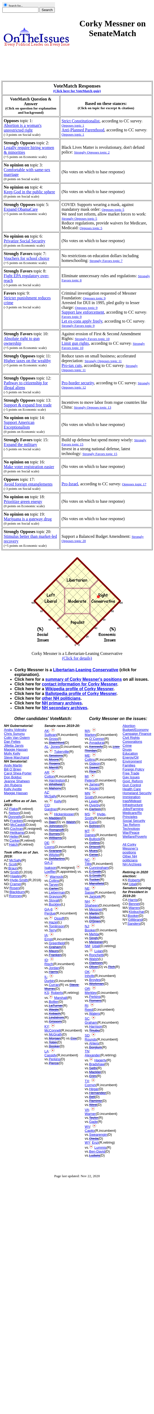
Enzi (95, 1142)
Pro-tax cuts (72, 365)
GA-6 (48, 909)
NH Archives (132, 864)
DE (46, 843)
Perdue (50, 913)
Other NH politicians (130, 858)
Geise (93, 855)
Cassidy (50, 1055)
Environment (132, 761)
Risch (48, 964)
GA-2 (48, 863)
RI (86, 1006)
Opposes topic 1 (73, 125)
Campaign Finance (137, 734)
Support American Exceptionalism (19, 424)
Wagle (53, 1010)
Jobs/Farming (133, 809)
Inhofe (89, 976)
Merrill (53, 767)
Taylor (93, 1118)
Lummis (100, 1147)
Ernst (48, 939)
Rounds (91, 1039)
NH (87, 901)
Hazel (53, 922)
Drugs (127, 749)
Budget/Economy (136, 730)
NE (87, 888)
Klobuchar (136, 912)
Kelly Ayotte (13, 789)
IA (46, 935)
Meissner (96, 942)
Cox (74, 1038)
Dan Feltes (12, 742)
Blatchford (56, 743)
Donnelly (15, 817)
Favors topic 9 (72, 317)
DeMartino (56, 859)
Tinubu (94, 1030)
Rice (92, 771)
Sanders (133, 924)
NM (87, 946)
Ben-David (97, 1151)
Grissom (55, 1021)
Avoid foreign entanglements (28, 484)
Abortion (129, 726)
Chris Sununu (14, 734)
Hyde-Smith (19, 880)
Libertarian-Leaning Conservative (85, 670)
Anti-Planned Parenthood (83, 130)
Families (129, 765)
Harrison (95, 1026)
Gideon (94, 763)
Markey (90, 735)
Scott (13, 864)
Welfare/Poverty (135, 836)
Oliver (93, 967)
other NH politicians (61, 698)
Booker (54, 1046)
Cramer (15, 884)
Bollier (53, 1002)
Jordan (54, 968)
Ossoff (59, 918)
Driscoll (94, 847)
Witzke (54, 855)
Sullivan (50, 735)
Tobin (53, 1042)
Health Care (132, 789)
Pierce (53, 1063)
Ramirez (95, 1101)
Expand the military (20, 444)
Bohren (94, 826)
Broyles (94, 980)
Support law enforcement (83, 312)
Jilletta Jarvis (13, 745)
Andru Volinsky (15, 730)
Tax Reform (131, 825)
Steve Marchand (16, 757)
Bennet (134, 904)
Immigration (132, 797)
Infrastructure (133, 805)
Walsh (71, 822)
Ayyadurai (96, 743)
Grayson (55, 896)
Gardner (50, 809)
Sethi (93, 1068)
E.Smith (95, 872)
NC (87, 860)
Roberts (57, 993)
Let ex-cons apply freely (82, 321)
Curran (54, 985)
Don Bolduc (13, 777)
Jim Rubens (13, 785)
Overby (94, 805)
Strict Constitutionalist (81, 121)
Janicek (95, 896)
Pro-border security (78, 383)
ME (87, 756)
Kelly (57, 801)
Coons (49, 847)
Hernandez (97, 1093)
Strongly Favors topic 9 (78, 326)
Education (130, 753)
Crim (92, 1076)
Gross (53, 739)
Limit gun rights (75, 343)
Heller (13, 836)
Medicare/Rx (132, 813)
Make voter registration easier (29, 466)
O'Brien (94, 921)
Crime (127, 745)
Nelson (14, 813)
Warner (90, 1114)
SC (87, 1018)
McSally (15, 860)
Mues (93, 851)
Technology (131, 829)
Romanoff (56, 830)
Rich (111, 967)
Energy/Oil (131, 757)
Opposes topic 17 (134, 484)
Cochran (16, 829)
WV (87, 1127)
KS (46, 993)
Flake (13, 809)
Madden (55, 818)
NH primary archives (62, 703)
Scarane (55, 851)
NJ (87, 926)
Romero (95, 1001)
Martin (93, 913)
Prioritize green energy (23, 501)
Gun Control (132, 785)
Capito (90, 1131)
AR (46, 772)
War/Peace (131, 833)
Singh (93, 938)
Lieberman (57, 892)
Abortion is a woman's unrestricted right (23, 127)
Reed (89, 1010)
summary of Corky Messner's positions (83, 679)
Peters (90, 780)
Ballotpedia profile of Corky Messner (80, 693)
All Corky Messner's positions (130, 848)
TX (87, 1081)
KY (46, 1026)
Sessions (56, 756)
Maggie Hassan (16, 749)
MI (86, 776)
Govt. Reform (133, 781)
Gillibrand (135, 920)
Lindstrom (56, 1017)
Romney (15, 896)
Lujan (98, 951)
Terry (52, 930)
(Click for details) (77, 658)
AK (46, 731)
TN (87, 1051)
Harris (53, 972)
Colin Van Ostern (17, 738)
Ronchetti (96, 955)
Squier (94, 788)
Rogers (54, 763)
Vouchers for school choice (26, 258)
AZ (46, 792)
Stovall (54, 900)
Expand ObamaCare (21, 209)
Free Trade (131, 773)
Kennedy (95, 747)
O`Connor (96, 739)
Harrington (57, 780)
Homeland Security (137, 793)
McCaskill (18, 825)
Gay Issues (131, 777)
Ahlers (94, 1043)
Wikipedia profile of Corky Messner (79, 689)
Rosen (14, 888)
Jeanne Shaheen (17, 781)
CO (47, 805)
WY (87, 1142)
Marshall (60, 998)
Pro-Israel (70, 484)
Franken (16, 821)
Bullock (94, 839)
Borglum (95, 1047)
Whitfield (55, 784)
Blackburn (17, 892)
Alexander (92, 1055)
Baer (52, 822)
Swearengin (98, 1135)
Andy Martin (13, 765)
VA (87, 1110)
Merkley (91, 993)
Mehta (93, 934)
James (94, 784)
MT (87, 831)
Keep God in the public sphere (29, 192)
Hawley (16, 876)
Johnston (56, 826)
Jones (55, 747)
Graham (55, 947)
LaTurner (55, 1006)
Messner (95, 909)
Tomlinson (56, 926)
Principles (130, 817)
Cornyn (90, 1085)
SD (87, 1035)
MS (87, 814)
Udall (96, 946)
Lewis (93, 801)
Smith (14, 872)
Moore (53, 759)
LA (46, 1051)
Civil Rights (131, 738)
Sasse (89, 892)
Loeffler (50, 872)
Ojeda (93, 1138)
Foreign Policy (133, 769)
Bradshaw (96, 1064)
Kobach (54, 1013)
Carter (53, 888)
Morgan (54, 1038)
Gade (93, 1122)
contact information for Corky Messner (79, 684)
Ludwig (94, 1155)
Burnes (54, 834)
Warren (134, 908)
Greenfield (56, 943)
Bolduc (94, 917)
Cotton (49, 776)
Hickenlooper (64, 814)
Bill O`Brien (12, 769)
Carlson (95, 809)
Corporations (132, 742)
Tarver (53, 884)
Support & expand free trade (28, 405)
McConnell (52, 1030)
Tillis (88, 864)
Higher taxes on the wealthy (27, 360)
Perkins (54, 1059)
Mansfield (96, 883)
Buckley (55, 904)
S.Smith (95, 876)
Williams (55, 838)
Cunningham (98, 868)
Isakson (50, 868)
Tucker (94, 879)
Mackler (95, 1072)
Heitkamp (17, 833)
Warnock (56, 877)
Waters (94, 1013)
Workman (96, 984)
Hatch (13, 844)
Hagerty (100, 1060)
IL (45, 977)
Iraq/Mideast (132, 801)
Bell (92, 1097)
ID (46, 960)
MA (87, 731)
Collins (54, 881)
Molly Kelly (12, 753)
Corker (14, 840)
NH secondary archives (64, 708)
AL (46, 747)
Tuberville (61, 752)
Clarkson (95, 963)
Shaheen (91, 905)
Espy (93, 822)
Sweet (93, 767)
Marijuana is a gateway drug (28, 519)
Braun (13, 868)
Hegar (93, 1089)
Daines (90, 835)
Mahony (55, 788)
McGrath (55, 1034)
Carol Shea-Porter (18, 773)
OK (87, 972)
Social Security (134, 821)
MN (87, 793)
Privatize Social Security (24, 241)
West (93, 1105)
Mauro (53, 951)
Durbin (49, 981)
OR (87, 989)
